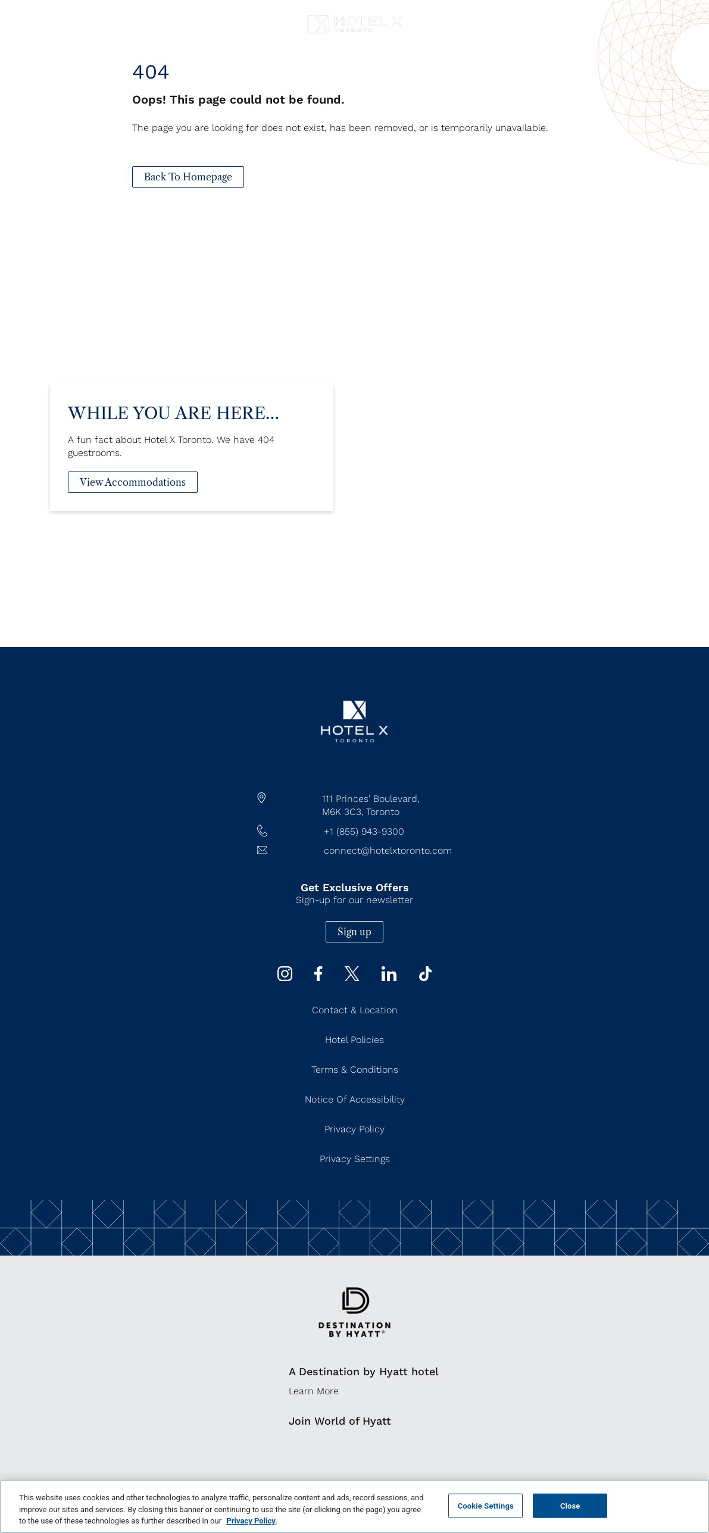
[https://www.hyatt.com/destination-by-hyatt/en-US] (354, 1345)
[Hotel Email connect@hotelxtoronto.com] (354, 850)
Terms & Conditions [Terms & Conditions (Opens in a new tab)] (354, 1069)
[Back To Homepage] (188, 177)
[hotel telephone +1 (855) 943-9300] (354, 832)
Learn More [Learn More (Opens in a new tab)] (314, 1391)
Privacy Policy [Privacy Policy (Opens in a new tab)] (354, 1129)
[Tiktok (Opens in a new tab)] (425, 978)
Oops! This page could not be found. (238, 99)
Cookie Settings (486, 1505)
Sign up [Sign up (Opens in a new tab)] (354, 932)
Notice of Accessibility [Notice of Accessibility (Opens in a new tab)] (355, 1099)
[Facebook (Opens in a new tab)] (318, 978)
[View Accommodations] (133, 497)
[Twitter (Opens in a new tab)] (352, 978)
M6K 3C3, (343, 811)
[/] (354, 765)
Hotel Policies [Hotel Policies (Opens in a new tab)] (354, 1039)
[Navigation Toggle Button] (21, 16)
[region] (354, 1506)
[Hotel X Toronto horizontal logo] (354, 34)
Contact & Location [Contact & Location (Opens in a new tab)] (355, 1010)
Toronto (382, 811)
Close (570, 1505)
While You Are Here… (173, 428)
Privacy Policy (250, 1520)
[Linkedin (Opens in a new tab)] (389, 978)
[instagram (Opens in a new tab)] (284, 978)
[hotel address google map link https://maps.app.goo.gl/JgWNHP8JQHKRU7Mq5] (354, 805)
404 (151, 71)
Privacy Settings (355, 1158)
